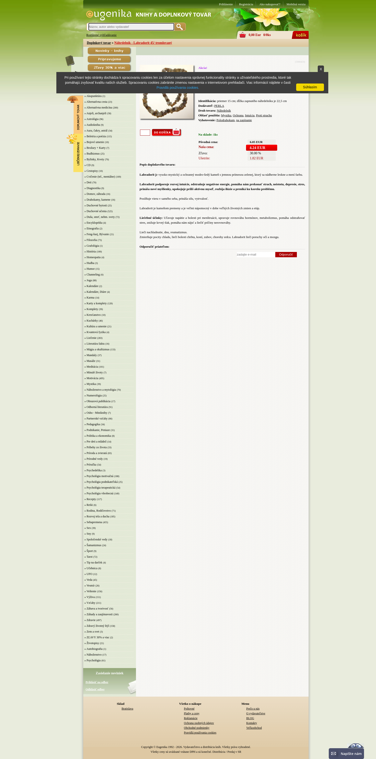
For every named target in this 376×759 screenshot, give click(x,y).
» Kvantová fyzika (95, 332)
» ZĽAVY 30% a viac (96, 637)
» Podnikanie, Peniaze (97, 430)
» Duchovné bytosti (95, 205)
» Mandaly (90, 355)
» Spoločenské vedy (95, 539)
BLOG (250, 718)
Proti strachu (264, 115)
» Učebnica (90, 568)
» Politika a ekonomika (97, 435)
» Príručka (90, 464)
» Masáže (89, 361)
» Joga (88, 280)
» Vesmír (89, 585)
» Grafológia (91, 245)
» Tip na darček (93, 562)
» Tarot (88, 556)
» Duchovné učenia (95, 211)
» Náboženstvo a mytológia (100, 389)
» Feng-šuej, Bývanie (96, 234)
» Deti (88, 182)
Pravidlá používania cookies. (178, 88)
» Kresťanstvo (92, 315)
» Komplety (91, 309)
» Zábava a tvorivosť (96, 608)
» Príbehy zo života (95, 447)
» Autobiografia (93, 649)
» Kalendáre (91, 286)
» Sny (87, 533)
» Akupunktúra (93, 96)
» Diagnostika (92, 188)
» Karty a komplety (95, 303)
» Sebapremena (93, 522)
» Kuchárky (91, 320)
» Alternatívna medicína (98, 107)
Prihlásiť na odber (97, 682)
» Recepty (90, 499)
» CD (87, 165)
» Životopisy (91, 643)
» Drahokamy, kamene (97, 199)
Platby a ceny (192, 713)
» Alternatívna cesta (95, 101)
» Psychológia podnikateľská (101, 482)
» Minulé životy (93, 372)
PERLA (219, 106)
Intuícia (250, 115)
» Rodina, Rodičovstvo (97, 510)
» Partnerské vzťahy (95, 418)
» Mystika (90, 384)
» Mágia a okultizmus (96, 349)
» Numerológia (93, 395)
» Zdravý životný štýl (96, 626)
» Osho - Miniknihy (95, 412)
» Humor (89, 268)
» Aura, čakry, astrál (95, 130)
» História (90, 251)
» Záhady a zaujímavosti (98, 614)
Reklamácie (191, 718)
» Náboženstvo (93, 654)
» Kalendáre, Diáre (95, 291)
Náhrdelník (224, 110)
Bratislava (127, 708)
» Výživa (89, 597)
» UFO (88, 574)
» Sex (87, 528)
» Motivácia (91, 378)
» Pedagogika (92, 424)
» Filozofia (90, 240)
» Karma (89, 297)
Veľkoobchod (254, 727)
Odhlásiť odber (95, 689)
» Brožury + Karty (95, 147)
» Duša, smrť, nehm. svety (99, 217)
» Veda (88, 579)
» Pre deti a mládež (95, 441)
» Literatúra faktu (94, 343)
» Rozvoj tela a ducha (96, 516)
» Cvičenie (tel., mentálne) (99, 176)
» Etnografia (91, 228)
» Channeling (92, 274)
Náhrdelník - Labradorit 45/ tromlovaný (143, 43)
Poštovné (189, 708)
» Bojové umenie (94, 142)
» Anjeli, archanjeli (95, 113)
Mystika (226, 115)
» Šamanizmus (92, 545)
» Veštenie (90, 591)
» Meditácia (91, 366)
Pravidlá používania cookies (200, 732)
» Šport (88, 551)
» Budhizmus (92, 153)
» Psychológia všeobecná (98, 493)
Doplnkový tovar (99, 43)
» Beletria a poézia (95, 136)
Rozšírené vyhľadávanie (101, 35)
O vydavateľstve (255, 713)
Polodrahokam (226, 120)
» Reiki (88, 505)
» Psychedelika (93, 470)
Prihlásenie (226, 4)
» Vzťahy (89, 602)
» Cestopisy (91, 171)
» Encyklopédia (93, 222)
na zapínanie (244, 120)
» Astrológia (91, 119)
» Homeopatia (92, 257)
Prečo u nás (252, 708)
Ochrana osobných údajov (199, 723)
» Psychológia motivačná (98, 476)
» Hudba (89, 263)
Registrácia (246, 4)
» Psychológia (92, 660)
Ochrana (238, 115)
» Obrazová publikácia (97, 401)
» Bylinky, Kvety (94, 159)
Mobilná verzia (296, 4)
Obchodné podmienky (196, 727)
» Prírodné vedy (93, 458)
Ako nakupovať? (269, 4)
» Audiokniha (92, 124)
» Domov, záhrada (95, 194)
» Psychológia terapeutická (99, 487)
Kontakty (251, 723)
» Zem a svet (91, 631)
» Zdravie (89, 620)
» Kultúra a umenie (95, 326)
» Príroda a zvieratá (95, 453)
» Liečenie (90, 338)
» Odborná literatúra (96, 407)
